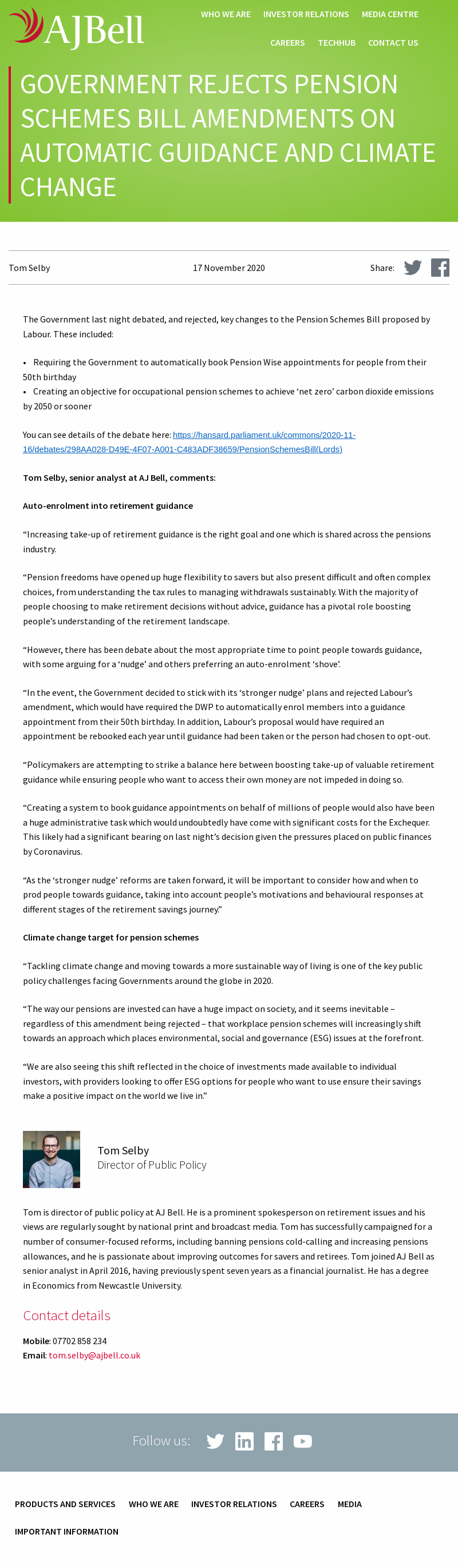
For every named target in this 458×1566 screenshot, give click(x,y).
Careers (287, 43)
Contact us (393, 43)
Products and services (65, 1504)
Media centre (390, 14)
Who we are (226, 14)
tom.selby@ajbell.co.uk (94, 1355)
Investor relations (306, 14)
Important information (67, 1532)
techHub (337, 43)
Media (350, 1504)
